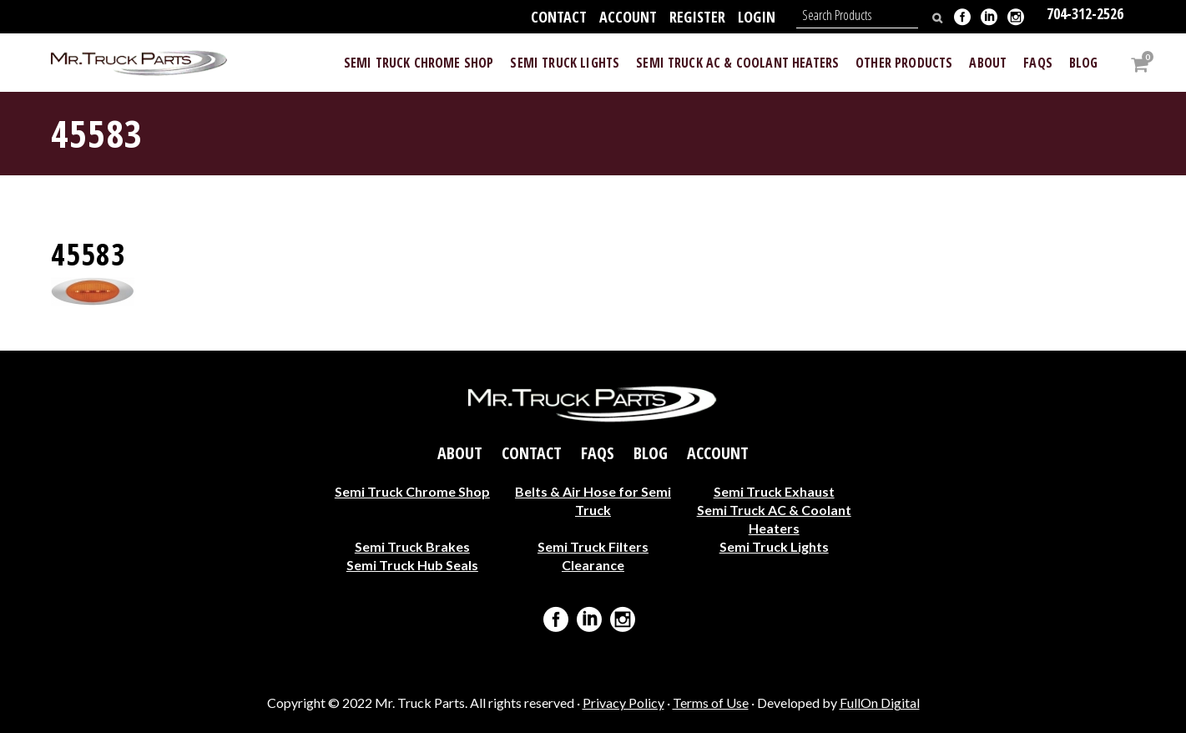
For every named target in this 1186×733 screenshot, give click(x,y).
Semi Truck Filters (593, 546)
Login (756, 17)
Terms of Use (711, 702)
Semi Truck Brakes (412, 546)
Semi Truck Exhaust (774, 490)
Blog (650, 452)
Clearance (593, 564)
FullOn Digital (880, 702)
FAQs (597, 452)
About (459, 452)
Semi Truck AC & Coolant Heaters (774, 518)
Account (628, 17)
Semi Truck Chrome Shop (412, 490)
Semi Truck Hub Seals (412, 564)
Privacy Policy (623, 702)
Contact (559, 17)
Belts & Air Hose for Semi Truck (593, 500)
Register (697, 17)
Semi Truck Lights (774, 546)
